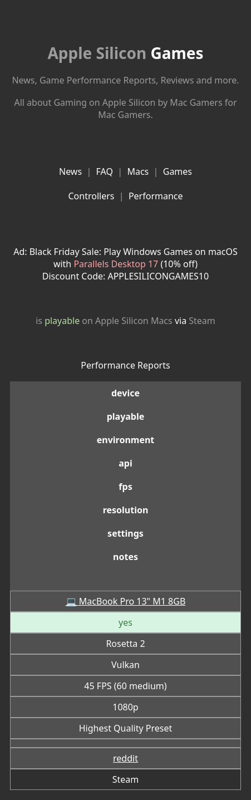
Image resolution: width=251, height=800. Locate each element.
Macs (138, 171)
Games (125, 52)
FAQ (104, 171)
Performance (156, 196)
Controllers (91, 196)
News (70, 171)
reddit (125, 758)
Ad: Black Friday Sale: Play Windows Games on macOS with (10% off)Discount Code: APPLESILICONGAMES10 (125, 264)
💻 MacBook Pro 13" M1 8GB (126, 601)
